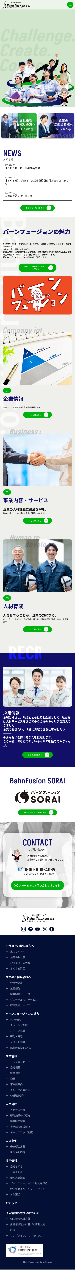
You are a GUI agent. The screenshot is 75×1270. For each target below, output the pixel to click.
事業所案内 (16, 1085)
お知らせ (11, 1204)
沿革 (12, 1079)
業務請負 (15, 989)
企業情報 (11, 1057)
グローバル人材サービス (24, 1000)
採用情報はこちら (35, 755)
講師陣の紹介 (17, 1122)
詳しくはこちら (35, 414)
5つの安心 (16, 1020)
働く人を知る (17, 1178)
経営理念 (15, 1074)
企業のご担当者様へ (18, 977)
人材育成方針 (17, 1110)
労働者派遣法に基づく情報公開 (27, 1225)
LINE (30, 930)
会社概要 (15, 1068)
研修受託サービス (20, 1006)
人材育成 (11, 1105)
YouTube (37, 930)
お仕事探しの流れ (20, 963)
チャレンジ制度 (19, 1026)
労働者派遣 (16, 983)
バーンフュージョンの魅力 (22, 1014)
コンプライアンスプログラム (26, 1236)
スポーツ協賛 (17, 1031)
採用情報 (11, 1161)
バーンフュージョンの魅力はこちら (35, 268)
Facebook (51, 930)
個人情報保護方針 (20, 1219)
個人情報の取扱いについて (22, 1213)
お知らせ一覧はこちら (35, 207)
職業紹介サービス (20, 994)
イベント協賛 (17, 1042)
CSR (12, 1230)
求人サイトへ (17, 952)
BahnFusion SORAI (20, 1048)
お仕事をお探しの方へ (20, 946)
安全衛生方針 (17, 1147)
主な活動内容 (17, 1153)
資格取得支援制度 (20, 1127)
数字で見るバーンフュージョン (27, 1189)
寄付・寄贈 (16, 1037)
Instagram (23, 930)
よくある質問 (17, 969)
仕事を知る (16, 1173)
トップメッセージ (20, 1062)
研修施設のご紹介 (20, 1116)
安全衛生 (11, 1141)
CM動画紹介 (17, 1096)
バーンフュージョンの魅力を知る (29, 1184)
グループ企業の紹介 (21, 1090)
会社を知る (16, 1167)
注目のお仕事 (17, 958)
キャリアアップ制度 (21, 1133)
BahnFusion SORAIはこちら (35, 812)
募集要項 (15, 1195)
